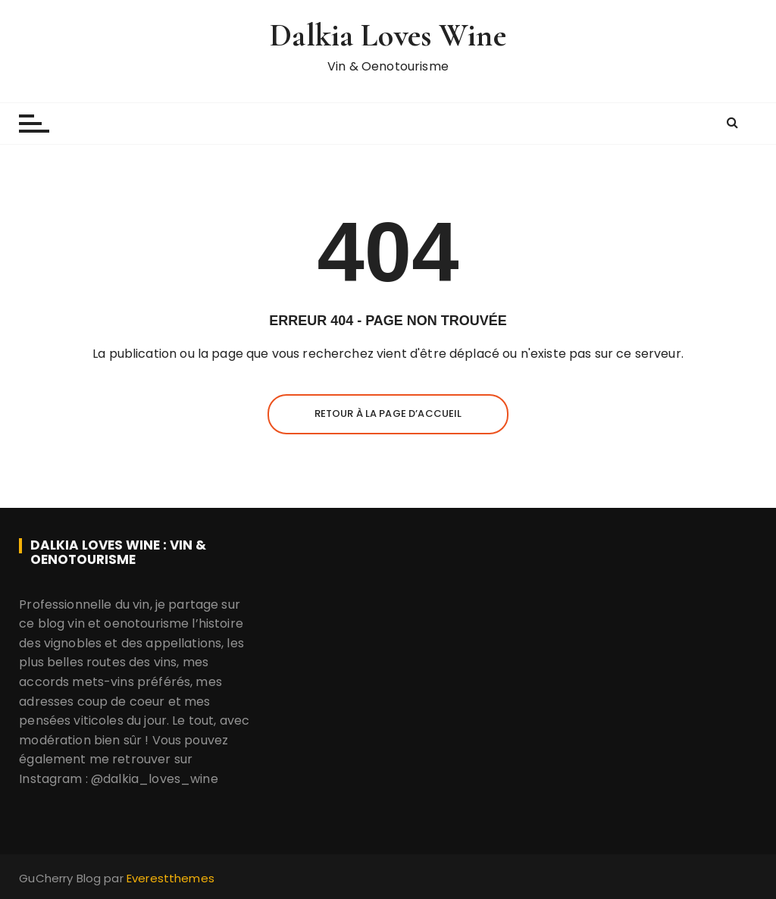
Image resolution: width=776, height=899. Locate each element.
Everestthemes (170, 878)
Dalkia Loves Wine (388, 35)
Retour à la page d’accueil (388, 413)
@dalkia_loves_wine (154, 779)
